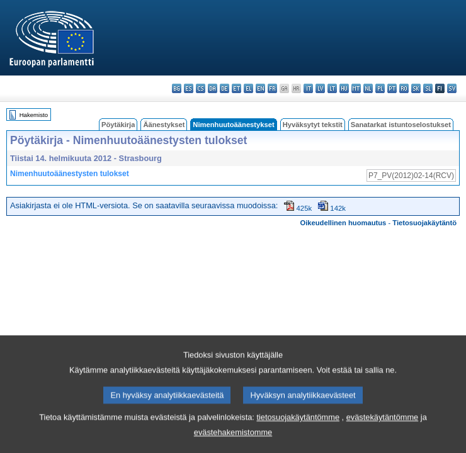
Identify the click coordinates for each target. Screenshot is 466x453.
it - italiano (308, 88)
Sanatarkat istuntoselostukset (401, 124)
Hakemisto (34, 114)
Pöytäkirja (118, 124)
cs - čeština (200, 88)
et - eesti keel (236, 88)
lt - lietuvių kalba (332, 88)
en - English (260, 88)
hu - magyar (344, 88)
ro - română (404, 88)
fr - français (272, 88)
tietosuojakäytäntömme (297, 434)
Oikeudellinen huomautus (343, 222)
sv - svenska (452, 88)
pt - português (392, 88)
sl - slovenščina (428, 88)
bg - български (176, 88)
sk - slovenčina (416, 88)
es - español (188, 88)
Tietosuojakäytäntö (424, 222)
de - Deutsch (224, 88)
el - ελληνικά (248, 88)
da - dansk (212, 88)
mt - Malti (356, 88)
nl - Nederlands (368, 88)
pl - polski (380, 88)
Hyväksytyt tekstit (313, 124)
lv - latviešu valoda (320, 88)
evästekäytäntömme (382, 434)
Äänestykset (164, 124)
